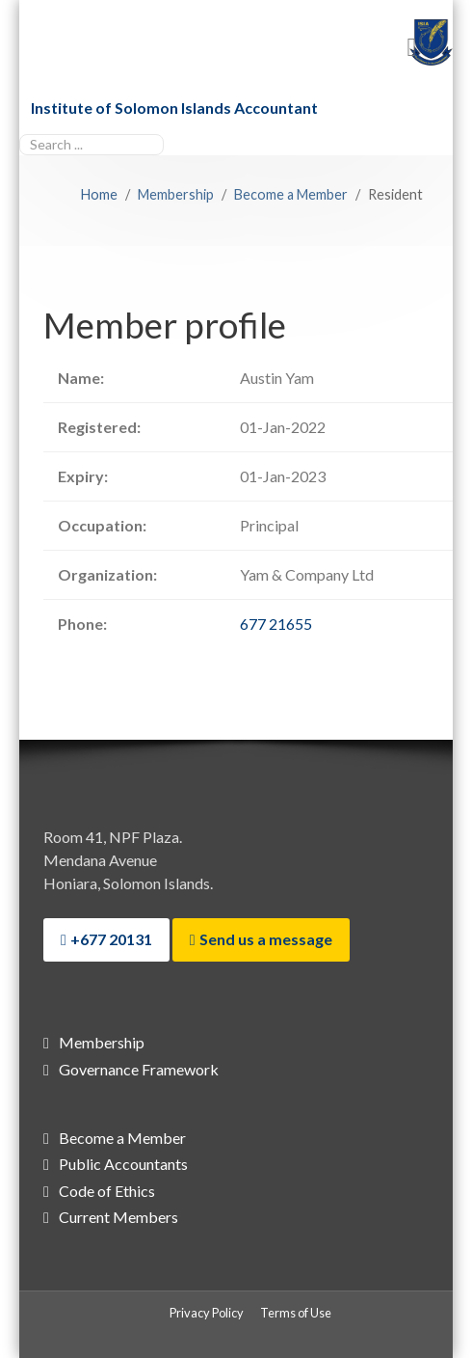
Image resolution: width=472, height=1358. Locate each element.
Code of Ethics (107, 1190)
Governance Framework (139, 1069)
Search (19, 131)
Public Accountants (123, 1163)
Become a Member (122, 1137)
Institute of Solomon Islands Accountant (174, 107)
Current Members (118, 1217)
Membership (101, 1042)
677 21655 (276, 623)
